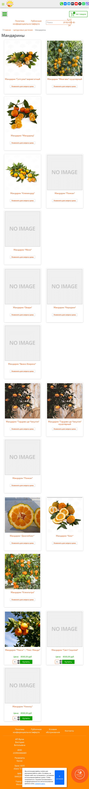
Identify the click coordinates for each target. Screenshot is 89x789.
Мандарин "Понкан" (65, 193)
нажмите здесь (40, 783)
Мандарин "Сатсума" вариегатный (22, 79)
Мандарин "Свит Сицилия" (64, 650)
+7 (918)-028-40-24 (69, 22)
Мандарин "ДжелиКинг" (22, 535)
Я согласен (59, 777)
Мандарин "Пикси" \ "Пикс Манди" (22, 650)
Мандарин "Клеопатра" (22, 592)
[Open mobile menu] (4, 14)
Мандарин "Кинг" (64, 535)
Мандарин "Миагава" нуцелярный (64, 79)
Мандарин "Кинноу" (22, 706)
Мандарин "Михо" (22, 249)
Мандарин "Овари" (22, 307)
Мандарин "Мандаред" (22, 135)
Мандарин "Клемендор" (22, 193)
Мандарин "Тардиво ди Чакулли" (22, 421)
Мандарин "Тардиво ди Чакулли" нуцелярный (64, 422)
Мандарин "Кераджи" (65, 307)
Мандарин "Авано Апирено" (22, 364)
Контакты (69, 730)
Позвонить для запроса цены (22, 86)
